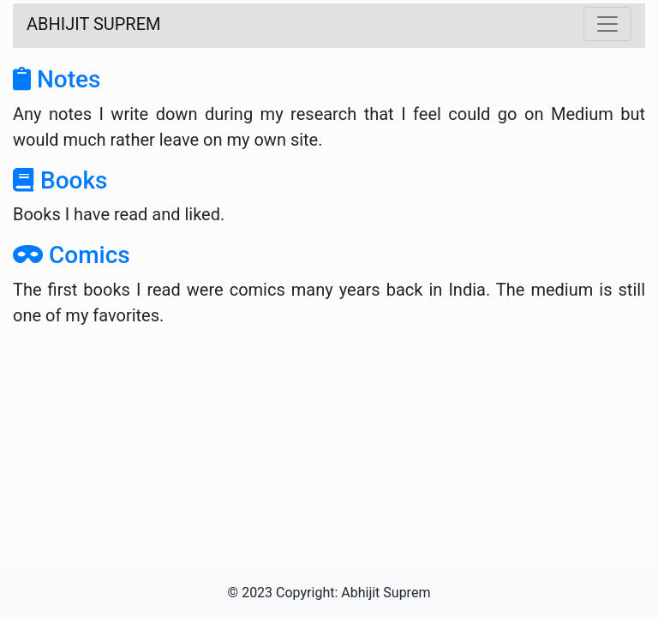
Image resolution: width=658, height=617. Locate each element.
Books (60, 180)
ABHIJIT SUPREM (94, 24)
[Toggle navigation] (607, 24)
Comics (71, 255)
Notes (56, 79)
